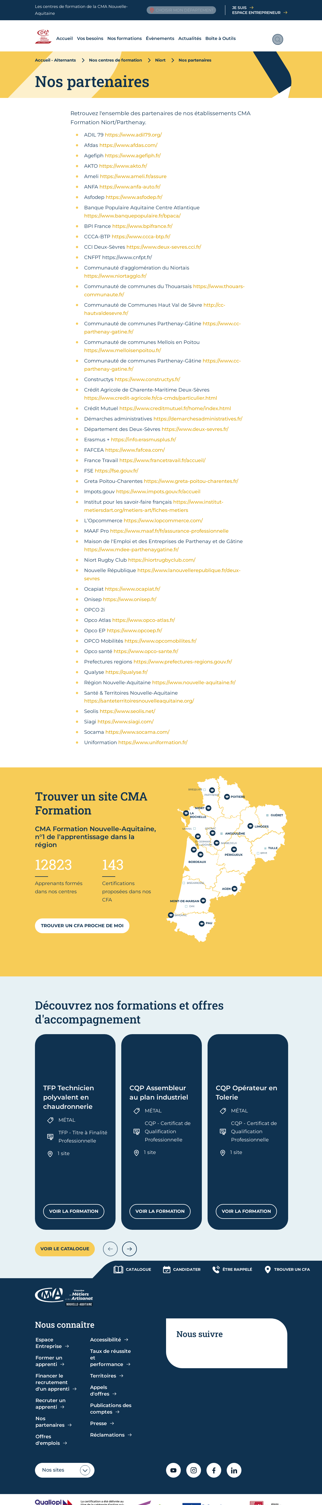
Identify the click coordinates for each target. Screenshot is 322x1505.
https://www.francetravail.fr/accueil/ (162, 455)
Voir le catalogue (64, 1204)
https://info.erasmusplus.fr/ (143, 434)
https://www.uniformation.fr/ (152, 737)
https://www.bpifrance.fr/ (142, 221)
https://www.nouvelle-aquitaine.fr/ (193, 677)
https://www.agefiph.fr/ (133, 150)
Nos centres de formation (115, 54)
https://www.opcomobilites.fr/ (160, 636)
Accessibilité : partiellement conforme (173, 1486)
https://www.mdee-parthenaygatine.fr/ (131, 544)
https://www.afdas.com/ (128, 140)
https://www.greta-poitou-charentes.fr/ (191, 476)
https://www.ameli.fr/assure (133, 171)
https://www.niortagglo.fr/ (115, 271)
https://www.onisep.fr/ (129, 594)
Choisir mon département (181, 10)
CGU (106, 1486)
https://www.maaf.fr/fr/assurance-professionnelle (169, 526)
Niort (160, 54)
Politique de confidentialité (65, 1486)
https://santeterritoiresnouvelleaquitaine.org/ (139, 695)
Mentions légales (239, 1486)
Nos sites (53, 1426)
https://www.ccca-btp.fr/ (141, 231)
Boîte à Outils (204, 33)
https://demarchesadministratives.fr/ (197, 413)
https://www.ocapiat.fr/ (132, 584)
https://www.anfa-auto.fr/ (129, 181)
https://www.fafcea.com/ (135, 445)
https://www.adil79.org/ (133, 129)
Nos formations (108, 33)
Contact (116, 1494)
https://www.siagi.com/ (125, 716)
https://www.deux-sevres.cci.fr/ (163, 242)
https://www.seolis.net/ (127, 706)
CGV (121, 1486)
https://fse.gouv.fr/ (116, 465)
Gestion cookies (52, 1494)
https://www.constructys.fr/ (147, 374)
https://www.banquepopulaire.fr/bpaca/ (132, 210)
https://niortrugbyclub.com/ (161, 555)
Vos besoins (73, 33)
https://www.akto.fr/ (123, 161)
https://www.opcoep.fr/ (134, 625)
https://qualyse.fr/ (126, 667)
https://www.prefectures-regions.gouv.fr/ (183, 656)
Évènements (143, 33)
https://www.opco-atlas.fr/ (143, 615)
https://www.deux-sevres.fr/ (195, 424)
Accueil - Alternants (55, 54)
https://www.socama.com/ (137, 727)
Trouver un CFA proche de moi (82, 920)
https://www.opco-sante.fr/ (146, 646)
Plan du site (88, 1494)
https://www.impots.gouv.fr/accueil (158, 486)
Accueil (48, 33)
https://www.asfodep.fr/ (134, 192)
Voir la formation (76, 1168)
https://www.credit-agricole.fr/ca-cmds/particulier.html (150, 393)
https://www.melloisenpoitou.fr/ (122, 345)
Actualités (173, 33)
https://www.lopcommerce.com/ (163, 515)
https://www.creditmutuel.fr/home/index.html (175, 403)
